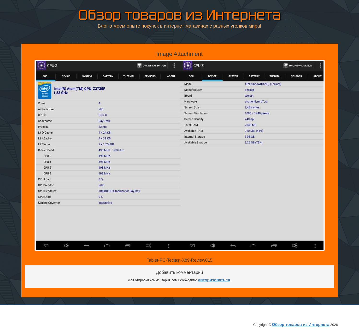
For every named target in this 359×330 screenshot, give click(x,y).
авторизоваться (214, 280)
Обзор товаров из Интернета (179, 14)
